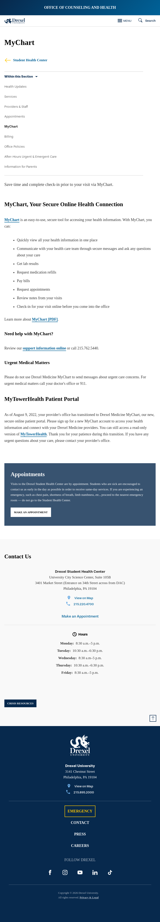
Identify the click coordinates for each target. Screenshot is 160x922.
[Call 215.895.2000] (80, 793)
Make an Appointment (31, 512)
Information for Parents (20, 167)
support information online (44, 348)
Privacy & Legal (89, 897)
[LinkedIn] (95, 872)
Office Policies (14, 146)
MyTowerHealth (33, 434)
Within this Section (18, 76)
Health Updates (15, 86)
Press (80, 834)
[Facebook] (50, 872)
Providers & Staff (16, 107)
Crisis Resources (20, 703)
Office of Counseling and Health (80, 7)
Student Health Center (25, 60)
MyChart (11, 126)
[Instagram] (65, 872)
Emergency (80, 811)
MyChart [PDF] (45, 319)
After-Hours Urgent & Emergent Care (30, 157)
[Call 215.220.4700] (80, 604)
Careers (80, 846)
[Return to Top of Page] (153, 718)
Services (10, 96)
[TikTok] (110, 872)
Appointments (14, 116)
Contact (80, 823)
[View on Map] (80, 598)
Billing (8, 136)
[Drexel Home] (14, 20)
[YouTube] (80, 872)
